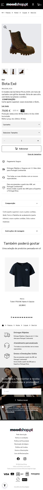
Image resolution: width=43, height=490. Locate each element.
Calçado (24, 13)
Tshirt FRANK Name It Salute (22, 300)
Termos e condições (21, 438)
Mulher (16, 13)
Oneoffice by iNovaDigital (21, 487)
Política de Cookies (21, 447)
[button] (11, 317)
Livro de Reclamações (21, 453)
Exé (3, 80)
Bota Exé (33, 13)
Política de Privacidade (21, 441)
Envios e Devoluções (21, 450)
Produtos (8, 13)
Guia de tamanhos (34, 154)
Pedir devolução (21, 435)
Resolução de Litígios (21, 444)
